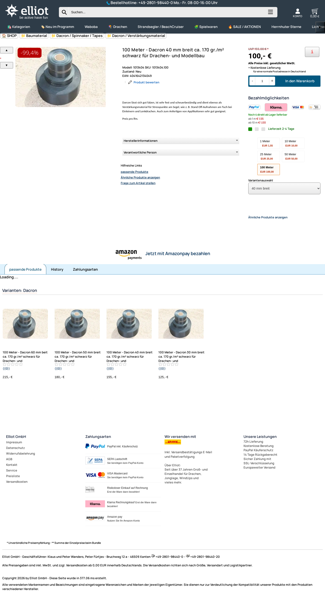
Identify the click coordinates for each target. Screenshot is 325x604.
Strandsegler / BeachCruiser (161, 26)
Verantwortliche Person (140, 152)
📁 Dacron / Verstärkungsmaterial (136, 35)
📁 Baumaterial (34, 35)
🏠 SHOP (9, 35)
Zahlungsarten (85, 273)
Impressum (14, 446)
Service (11, 474)
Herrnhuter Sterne (286, 26)
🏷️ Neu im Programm (57, 26)
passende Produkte (134, 172)
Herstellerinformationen (141, 141)
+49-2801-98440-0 (155, 2)
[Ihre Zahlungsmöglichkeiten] (312, 52)
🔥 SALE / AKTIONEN (244, 26)
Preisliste (13, 480)
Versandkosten (17, 485)
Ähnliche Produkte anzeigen (140, 177)
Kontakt (11, 469)
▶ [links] (320, 27)
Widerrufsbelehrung (20, 457)
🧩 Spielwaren (206, 26)
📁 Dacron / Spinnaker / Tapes (77, 35)
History (57, 273)
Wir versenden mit (180, 440)
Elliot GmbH (16, 440)
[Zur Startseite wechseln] (30, 19)
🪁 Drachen (117, 26)
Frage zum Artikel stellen (138, 183)
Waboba (91, 26)
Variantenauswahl (260, 180)
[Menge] (262, 81)
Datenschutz (15, 452)
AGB (9, 463)
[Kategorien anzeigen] (270, 13)
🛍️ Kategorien (18, 26)
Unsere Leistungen (260, 440)
